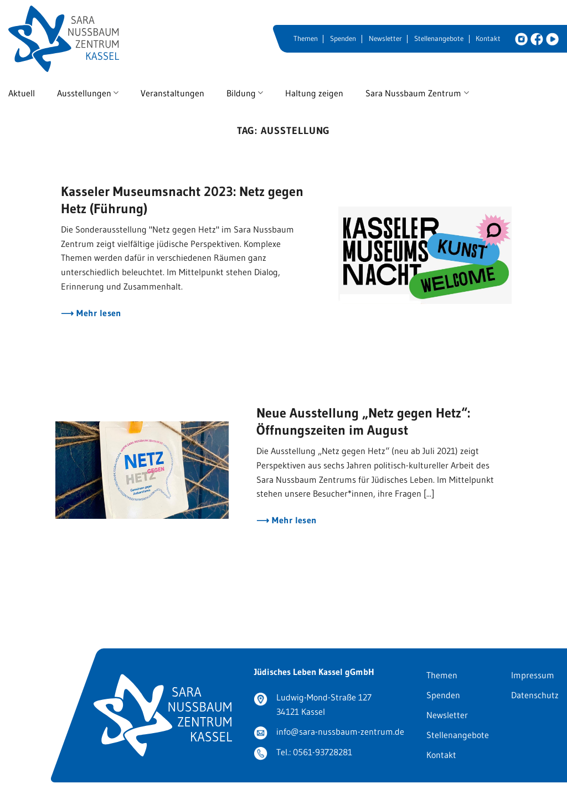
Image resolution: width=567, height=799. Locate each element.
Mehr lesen (97, 313)
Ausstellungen (87, 93)
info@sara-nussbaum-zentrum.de (340, 731)
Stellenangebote (438, 38)
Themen (305, 38)
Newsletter (385, 38)
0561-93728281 (322, 751)
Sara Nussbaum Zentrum (416, 93)
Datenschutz (535, 694)
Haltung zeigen (314, 93)
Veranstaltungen (172, 93)
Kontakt (488, 38)
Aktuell (21, 93)
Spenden (343, 38)
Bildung (244, 93)
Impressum (532, 675)
